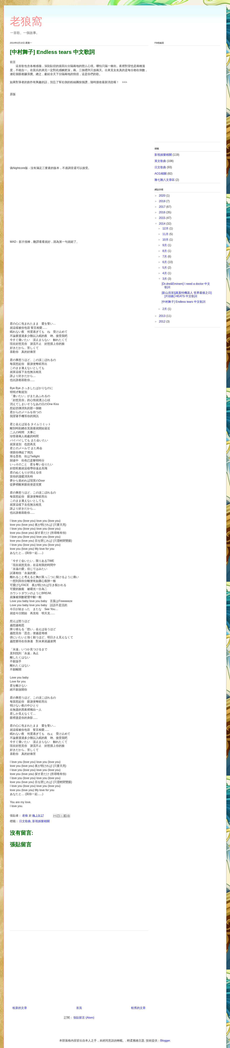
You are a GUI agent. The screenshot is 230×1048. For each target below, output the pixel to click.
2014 (162, 223)
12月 (165, 228)
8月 (165, 250)
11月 (165, 234)
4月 (165, 273)
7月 (165, 256)
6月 (165, 262)
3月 (165, 278)
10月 (165, 239)
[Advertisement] (79, 967)
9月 (165, 245)
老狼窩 (26, 21)
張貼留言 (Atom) (83, 1017)
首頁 (79, 1007)
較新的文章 (20, 1007)
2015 (162, 217)
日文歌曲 (25, 821)
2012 (162, 321)
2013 (162, 315)
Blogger (165, 1040)
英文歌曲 (160, 160)
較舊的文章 (138, 1007)
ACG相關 (161, 173)
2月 (165, 308)
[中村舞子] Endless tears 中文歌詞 (183, 301)
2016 (162, 212)
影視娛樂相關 (41, 821)
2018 (162, 201)
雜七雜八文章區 (165, 179)
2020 (162, 195)
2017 (162, 206)
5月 (165, 267)
